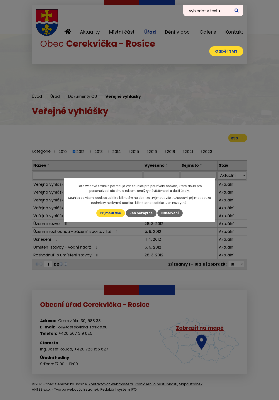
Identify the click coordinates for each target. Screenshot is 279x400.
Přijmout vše (110, 213)
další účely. (181, 191)
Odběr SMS (226, 51)
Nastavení (170, 213)
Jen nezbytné (141, 213)
